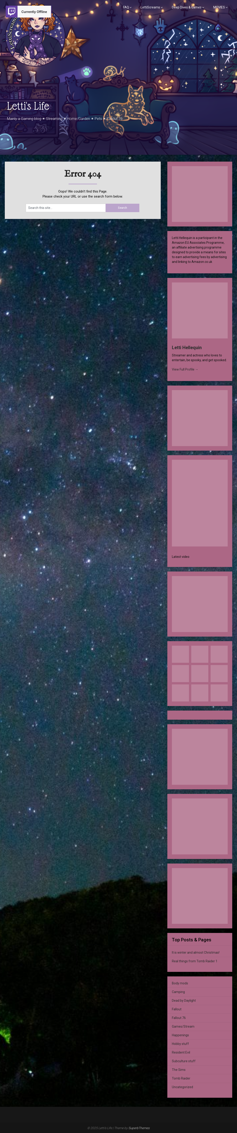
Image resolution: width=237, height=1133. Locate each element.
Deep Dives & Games (186, 7)
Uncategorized (182, 1087)
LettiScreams (150, 7)
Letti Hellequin (187, 347)
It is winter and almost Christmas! (195, 952)
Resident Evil (181, 1052)
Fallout (176, 1009)
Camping (178, 992)
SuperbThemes (139, 1128)
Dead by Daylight (184, 1000)
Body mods (180, 983)
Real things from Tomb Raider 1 (194, 961)
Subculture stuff (184, 1061)
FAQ (126, 7)
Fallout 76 (179, 1018)
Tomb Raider (181, 1078)
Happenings (180, 1035)
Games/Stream (183, 1026)
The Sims (179, 1070)
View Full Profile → (185, 369)
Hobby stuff (180, 1044)
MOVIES (219, 7)
